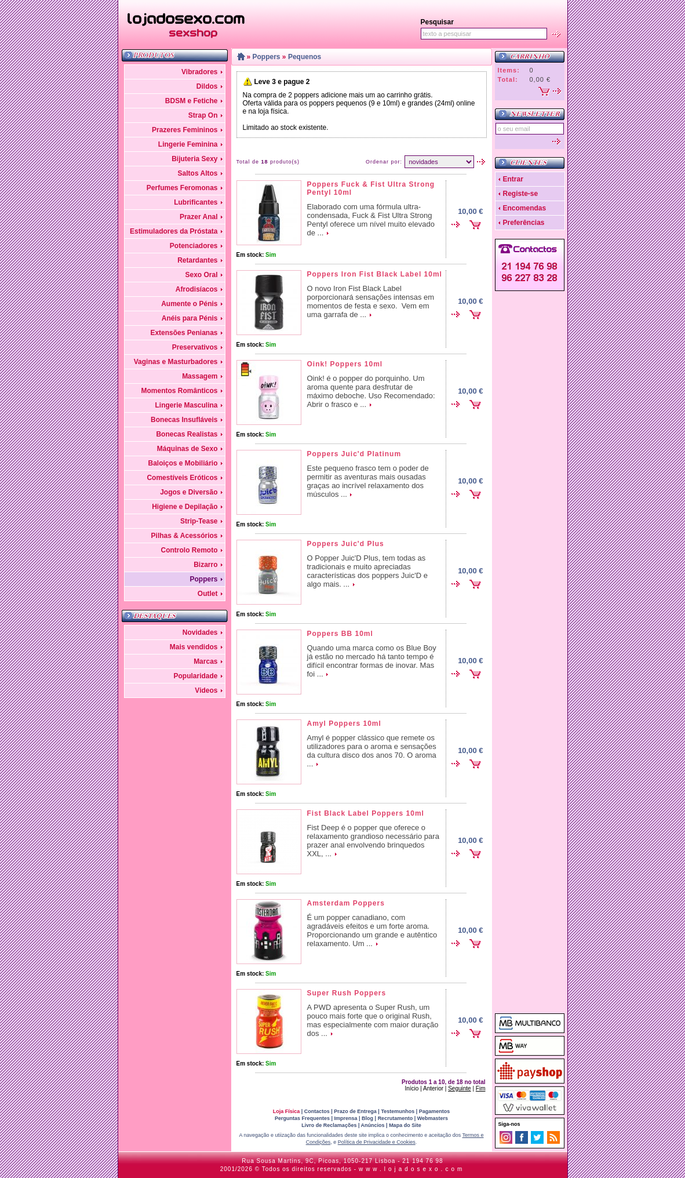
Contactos (317, 1111)
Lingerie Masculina (186, 405)
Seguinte (459, 1088)
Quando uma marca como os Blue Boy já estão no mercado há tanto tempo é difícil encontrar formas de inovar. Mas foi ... (371, 660)
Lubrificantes (195, 202)
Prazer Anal (199, 217)
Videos (206, 690)
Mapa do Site (405, 1125)
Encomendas (524, 208)
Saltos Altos (198, 173)
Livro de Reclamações (328, 1125)
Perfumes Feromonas (182, 188)
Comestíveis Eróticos (182, 478)
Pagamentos (434, 1111)
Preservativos (195, 347)
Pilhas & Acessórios (184, 536)
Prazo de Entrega (355, 1111)
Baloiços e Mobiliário (182, 463)
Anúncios (373, 1125)
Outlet (208, 594)
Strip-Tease (198, 521)
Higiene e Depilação (184, 507)
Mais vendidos (194, 647)
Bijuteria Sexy (194, 159)
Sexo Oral (201, 275)
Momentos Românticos (179, 391)
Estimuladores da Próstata (173, 231)
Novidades (200, 632)
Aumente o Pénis (189, 304)
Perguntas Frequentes (302, 1118)
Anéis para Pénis (190, 318)
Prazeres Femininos (184, 130)
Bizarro (205, 565)
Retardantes (197, 260)
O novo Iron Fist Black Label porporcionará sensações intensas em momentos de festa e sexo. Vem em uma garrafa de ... (371, 301)
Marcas (205, 661)
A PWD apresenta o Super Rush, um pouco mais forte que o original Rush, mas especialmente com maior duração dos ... (373, 1020)
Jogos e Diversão (188, 492)
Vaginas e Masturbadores (176, 362)
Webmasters (432, 1118)
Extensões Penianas (183, 333)
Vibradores (199, 72)
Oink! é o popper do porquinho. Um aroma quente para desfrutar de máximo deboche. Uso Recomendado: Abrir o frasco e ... (371, 391)
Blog (367, 1118)
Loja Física (286, 1111)
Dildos (207, 86)
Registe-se (520, 194)
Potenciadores (194, 246)
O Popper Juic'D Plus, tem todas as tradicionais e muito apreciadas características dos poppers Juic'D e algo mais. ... (367, 571)
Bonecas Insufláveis (184, 420)
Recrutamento (395, 1118)
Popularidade (195, 676)
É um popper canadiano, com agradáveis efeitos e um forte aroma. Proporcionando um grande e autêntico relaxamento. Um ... (372, 930)
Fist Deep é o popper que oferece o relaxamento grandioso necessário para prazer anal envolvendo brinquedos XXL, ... (373, 840)
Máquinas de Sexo (187, 449)
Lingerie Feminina (188, 144)
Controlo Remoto (189, 550)
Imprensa (346, 1118)
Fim (481, 1088)
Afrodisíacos (197, 289)
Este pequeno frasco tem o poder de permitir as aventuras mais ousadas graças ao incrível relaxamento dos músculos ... (368, 481)
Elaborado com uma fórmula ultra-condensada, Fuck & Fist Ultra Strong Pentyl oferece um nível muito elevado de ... (371, 219)
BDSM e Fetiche (191, 101)
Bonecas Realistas (186, 434)
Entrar (513, 179)
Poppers (203, 579)
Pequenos (304, 57)
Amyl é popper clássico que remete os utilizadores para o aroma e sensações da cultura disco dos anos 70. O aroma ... (371, 750)
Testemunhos (397, 1111)
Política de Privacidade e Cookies (377, 1142)
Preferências (524, 223)
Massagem (199, 376)
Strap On (203, 115)
